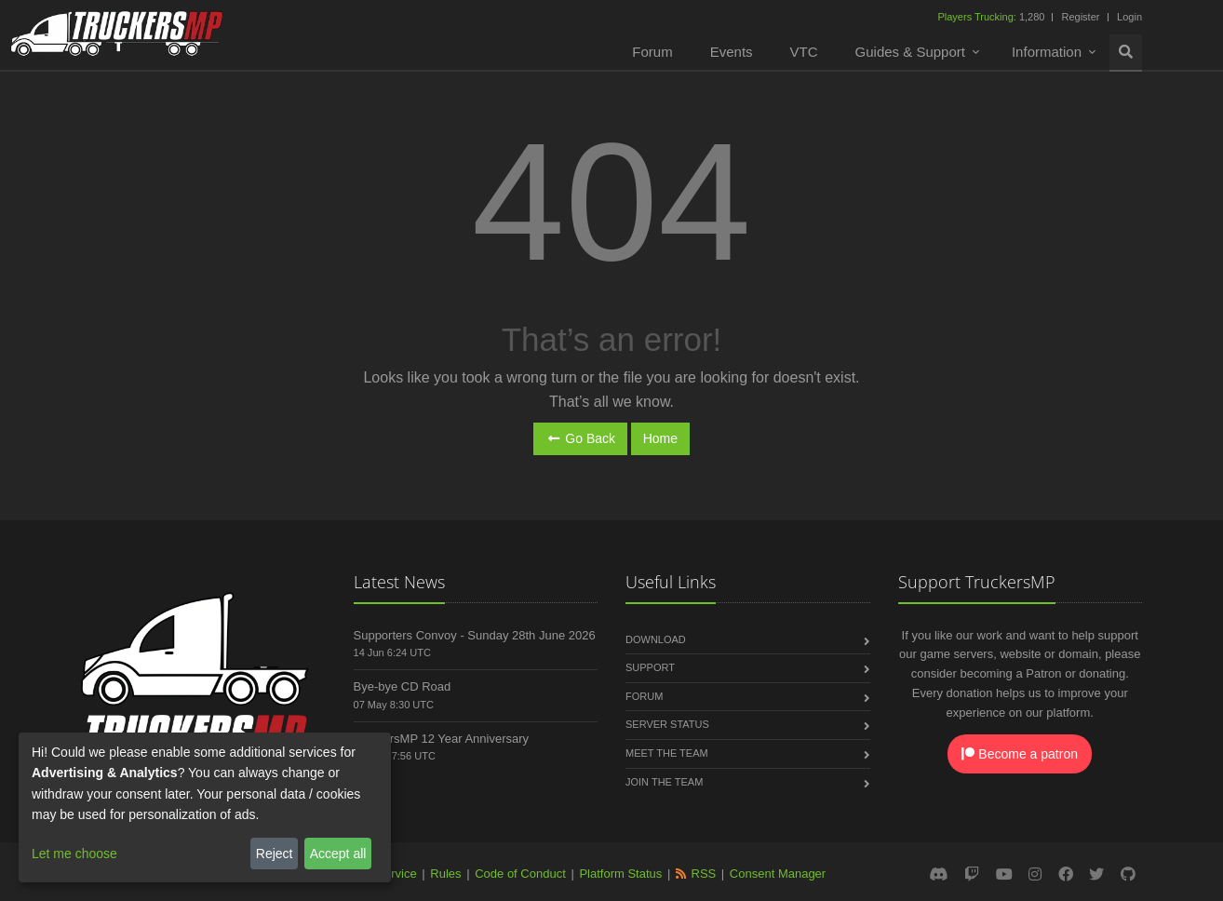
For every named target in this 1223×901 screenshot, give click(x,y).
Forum (652, 52)
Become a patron (1019, 753)
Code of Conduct (520, 874)
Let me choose (74, 853)
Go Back (580, 438)
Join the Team (664, 781)
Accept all (338, 853)
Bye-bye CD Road (402, 686)
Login (1129, 16)
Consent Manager (778, 874)
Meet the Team (666, 753)
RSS (704, 874)
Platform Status (620, 874)
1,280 (992, 16)
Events (731, 52)
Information (1047, 52)
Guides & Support (910, 52)
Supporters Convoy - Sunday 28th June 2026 (475, 635)
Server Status (667, 724)
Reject (274, 853)
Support (650, 667)
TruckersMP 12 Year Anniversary (442, 739)
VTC (804, 52)
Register (1080, 16)
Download (655, 639)
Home (660, 438)
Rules (445, 874)
